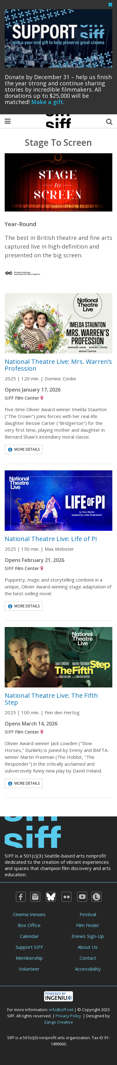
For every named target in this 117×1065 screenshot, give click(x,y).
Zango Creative (58, 1022)
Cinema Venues (29, 914)
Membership (29, 958)
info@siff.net (61, 1009)
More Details (24, 449)
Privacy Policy (68, 1016)
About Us (88, 947)
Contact (88, 958)
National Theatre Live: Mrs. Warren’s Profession (58, 365)
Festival (88, 914)
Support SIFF (29, 947)
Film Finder (87, 925)
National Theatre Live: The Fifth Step (51, 698)
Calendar (29, 936)
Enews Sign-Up (87, 936)
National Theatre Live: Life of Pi (51, 539)
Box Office (29, 925)
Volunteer (29, 969)
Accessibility (88, 969)
